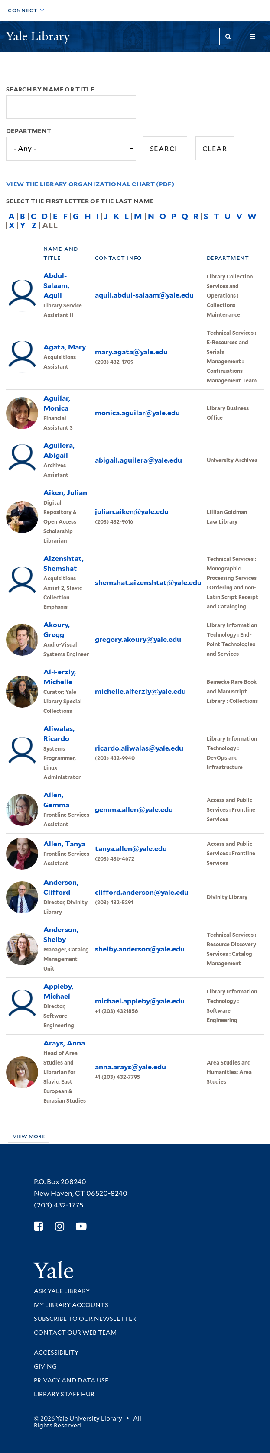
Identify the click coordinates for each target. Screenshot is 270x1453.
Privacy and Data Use (71, 1380)
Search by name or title (50, 89)
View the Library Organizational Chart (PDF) (90, 184)
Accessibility (56, 1352)
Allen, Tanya (64, 844)
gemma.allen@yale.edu (134, 810)
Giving (45, 1366)
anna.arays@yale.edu (130, 1067)
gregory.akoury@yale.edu (138, 639)
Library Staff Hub (64, 1394)
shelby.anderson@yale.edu (140, 949)
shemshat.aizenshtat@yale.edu (148, 583)
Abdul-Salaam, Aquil (56, 286)
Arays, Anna (64, 1043)
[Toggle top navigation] (26, 10)
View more (29, 1135)
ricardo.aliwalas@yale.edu (139, 748)
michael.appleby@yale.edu (140, 1001)
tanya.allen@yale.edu (131, 849)
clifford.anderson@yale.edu (142, 892)
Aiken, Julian (65, 493)
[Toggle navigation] (252, 36)
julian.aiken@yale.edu (132, 512)
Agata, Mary (64, 347)
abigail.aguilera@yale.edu (138, 460)
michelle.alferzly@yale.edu (140, 691)
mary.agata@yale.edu (131, 352)
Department (29, 130)
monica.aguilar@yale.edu (137, 413)
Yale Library (39, 36)
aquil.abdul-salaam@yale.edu (144, 295)
